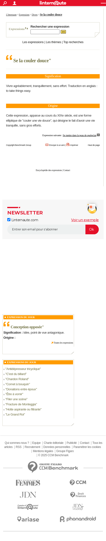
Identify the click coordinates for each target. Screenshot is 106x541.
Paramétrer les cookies (87, 447)
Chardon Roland (17, 379)
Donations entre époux (21, 389)
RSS (18, 447)
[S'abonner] (53, 229)
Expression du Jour (21, 317)
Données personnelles (56, 447)
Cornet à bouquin (17, 384)
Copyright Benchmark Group (18, 145)
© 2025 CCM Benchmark (53, 455)
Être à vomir (14, 394)
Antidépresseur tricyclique (23, 369)
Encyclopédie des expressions (49, 170)
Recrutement (32, 447)
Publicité (72, 443)
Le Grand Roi (15, 414)
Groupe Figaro (65, 451)
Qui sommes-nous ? (17, 443)
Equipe (36, 443)
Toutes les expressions (63, 342)
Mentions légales (43, 451)
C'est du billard (15, 374)
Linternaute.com (22, 220)
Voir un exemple (85, 220)
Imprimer (74, 145)
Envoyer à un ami (56, 145)
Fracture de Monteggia (21, 404)
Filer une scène (16, 399)
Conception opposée (26, 327)
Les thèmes (53, 42)
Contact (66, 170)
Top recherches (73, 42)
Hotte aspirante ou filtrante (23, 409)
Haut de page (94, 145)
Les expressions (33, 42)
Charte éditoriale (53, 443)
